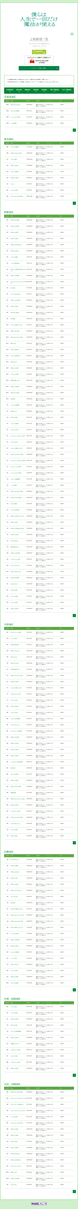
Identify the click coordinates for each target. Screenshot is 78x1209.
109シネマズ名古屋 (14, 706)
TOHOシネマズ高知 (14, 1068)
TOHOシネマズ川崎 (14, 367)
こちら (49, 81)
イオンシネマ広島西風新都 (16, 1031)
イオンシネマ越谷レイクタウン (17, 448)
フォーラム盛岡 (14, 159)
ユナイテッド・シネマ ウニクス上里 (18, 435)
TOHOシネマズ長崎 (14, 1147)
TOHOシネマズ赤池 (14, 743)
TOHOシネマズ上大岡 (15, 330)
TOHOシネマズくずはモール (16, 890)
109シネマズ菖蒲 (14, 417)
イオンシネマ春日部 (14, 423)
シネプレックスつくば (15, 565)
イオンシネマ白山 (14, 700)
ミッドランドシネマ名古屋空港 (17, 761)
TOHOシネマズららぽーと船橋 (17, 491)
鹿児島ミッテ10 (14, 1172)
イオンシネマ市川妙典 (15, 509)
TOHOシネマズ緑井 (14, 1037)
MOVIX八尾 (13, 902)
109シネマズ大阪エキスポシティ (17, 908)
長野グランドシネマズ (15, 650)
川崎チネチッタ (14, 361)
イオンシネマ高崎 (14, 596)
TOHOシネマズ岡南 (14, 1018)
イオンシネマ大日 (14, 896)
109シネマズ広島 (14, 1025)
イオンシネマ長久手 (14, 774)
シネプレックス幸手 (14, 429)
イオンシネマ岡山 (14, 1012)
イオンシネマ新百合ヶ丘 (15, 355)
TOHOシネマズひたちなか (16, 571)
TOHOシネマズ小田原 (15, 392)
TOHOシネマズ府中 (14, 306)
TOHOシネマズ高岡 (14, 681)
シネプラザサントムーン (15, 823)
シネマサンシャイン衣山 (15, 1062)
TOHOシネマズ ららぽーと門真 (17, 921)
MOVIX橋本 (13, 398)
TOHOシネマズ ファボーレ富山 (17, 675)
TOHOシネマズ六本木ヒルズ (16, 244)
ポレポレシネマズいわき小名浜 (17, 196)
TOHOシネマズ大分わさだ (16, 1159)
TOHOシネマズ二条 (14, 964)
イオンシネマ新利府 (14, 171)
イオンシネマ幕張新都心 (15, 478)
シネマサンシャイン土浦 (15, 559)
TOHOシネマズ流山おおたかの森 (17, 528)
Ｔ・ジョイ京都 (14, 958)
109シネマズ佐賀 (14, 1141)
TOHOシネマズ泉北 (14, 884)
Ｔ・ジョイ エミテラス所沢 (16, 472)
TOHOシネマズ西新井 (15, 275)
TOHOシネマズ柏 (14, 522)
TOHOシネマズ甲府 (14, 608)
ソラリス (12, 183)
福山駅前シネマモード (15, 1043)
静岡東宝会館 (13, 792)
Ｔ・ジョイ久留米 (14, 1116)
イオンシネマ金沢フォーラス (16, 687)
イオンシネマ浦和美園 (15, 404)
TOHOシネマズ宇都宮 (15, 577)
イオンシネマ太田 (14, 602)
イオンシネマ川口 (14, 441)
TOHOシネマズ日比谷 (15, 226)
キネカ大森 (13, 287)
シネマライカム (14, 1184)
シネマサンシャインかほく (16, 693)
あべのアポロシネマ (14, 859)
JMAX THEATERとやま (15, 669)
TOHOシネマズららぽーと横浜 (17, 337)
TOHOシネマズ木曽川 (15, 737)
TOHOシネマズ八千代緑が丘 (16, 497)
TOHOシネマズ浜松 (14, 804)
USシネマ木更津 (14, 503)
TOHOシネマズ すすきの (15, 104)
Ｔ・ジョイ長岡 (14, 638)
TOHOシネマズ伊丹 (14, 945)
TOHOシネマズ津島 (14, 755)
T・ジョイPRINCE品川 (15, 263)
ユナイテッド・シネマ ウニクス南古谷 (18, 460)
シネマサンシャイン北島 (15, 1049)
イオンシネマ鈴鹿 (14, 829)
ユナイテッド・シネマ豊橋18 (16, 730)
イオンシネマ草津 (14, 970)
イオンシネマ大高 (14, 712)
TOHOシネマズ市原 (14, 534)
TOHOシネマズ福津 (14, 1135)
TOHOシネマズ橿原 (14, 976)
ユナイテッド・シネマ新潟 (16, 632)
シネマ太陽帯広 (14, 123)
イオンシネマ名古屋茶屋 (15, 718)
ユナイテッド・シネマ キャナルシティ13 (18, 1098)
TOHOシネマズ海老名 (15, 386)
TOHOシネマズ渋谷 (14, 238)
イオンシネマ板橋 (14, 256)
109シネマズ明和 (14, 835)
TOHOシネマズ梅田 (14, 865)
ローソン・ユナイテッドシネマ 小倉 (18, 1110)
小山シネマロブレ (14, 583)
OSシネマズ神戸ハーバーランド (17, 927)
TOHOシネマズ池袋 (14, 250)
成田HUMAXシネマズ (15, 546)
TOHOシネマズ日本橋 (15, 219)
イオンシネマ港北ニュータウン (17, 324)
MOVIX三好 (13, 767)
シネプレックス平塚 (14, 374)
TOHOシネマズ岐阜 (14, 780)
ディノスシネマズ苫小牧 (15, 116)
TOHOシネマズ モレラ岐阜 (16, 786)
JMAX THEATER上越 (15, 644)
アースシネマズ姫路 (14, 933)
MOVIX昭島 (13, 318)
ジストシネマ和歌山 (14, 982)
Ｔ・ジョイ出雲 (14, 1006)
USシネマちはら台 (14, 540)
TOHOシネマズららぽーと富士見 (17, 454)
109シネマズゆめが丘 (15, 349)
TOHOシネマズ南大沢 (15, 312)
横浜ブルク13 (13, 343)
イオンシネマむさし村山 (15, 293)
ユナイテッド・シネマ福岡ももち (17, 1104)
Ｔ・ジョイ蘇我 (14, 485)
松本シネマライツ (14, 656)
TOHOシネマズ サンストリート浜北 (18, 798)
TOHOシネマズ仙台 (14, 165)
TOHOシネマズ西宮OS (15, 939)
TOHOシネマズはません (15, 1153)
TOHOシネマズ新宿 (14, 232)
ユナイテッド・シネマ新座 (16, 466)
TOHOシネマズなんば (15, 871)
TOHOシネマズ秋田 (14, 177)
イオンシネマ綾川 (14, 1055)
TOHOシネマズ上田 (14, 663)
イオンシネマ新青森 (14, 146)
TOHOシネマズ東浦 (14, 749)
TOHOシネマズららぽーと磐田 (17, 817)
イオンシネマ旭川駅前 (15, 110)
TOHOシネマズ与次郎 (15, 1178)
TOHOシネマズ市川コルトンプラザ (17, 515)
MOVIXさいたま (14, 411)
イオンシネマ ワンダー (15, 724)
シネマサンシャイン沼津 (15, 811)
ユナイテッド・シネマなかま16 (17, 1122)
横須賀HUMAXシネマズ (15, 380)
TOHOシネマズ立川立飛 (15, 300)
